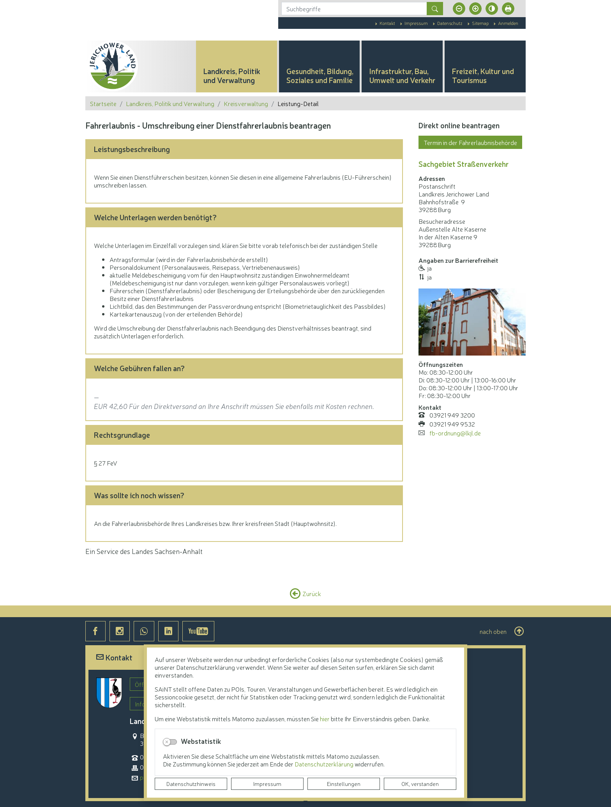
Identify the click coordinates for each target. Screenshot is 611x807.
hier (325, 718)
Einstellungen (343, 783)
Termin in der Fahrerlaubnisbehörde (470, 142)
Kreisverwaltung (246, 103)
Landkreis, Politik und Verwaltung (170, 103)
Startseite (103, 103)
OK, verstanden (420, 783)
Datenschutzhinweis (190, 783)
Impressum (267, 783)
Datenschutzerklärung (325, 763)
